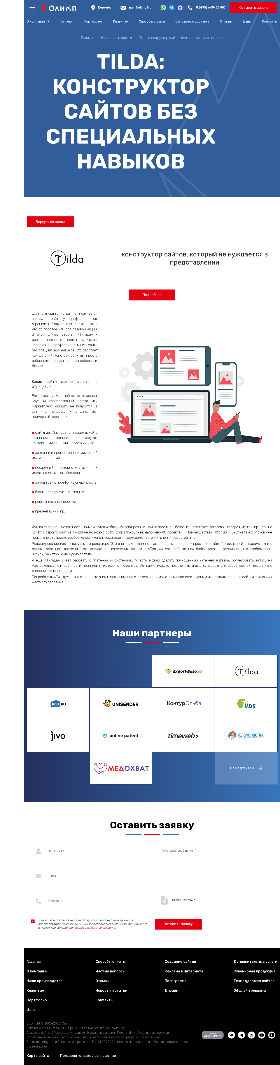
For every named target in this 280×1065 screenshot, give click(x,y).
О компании (36, 21)
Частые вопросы (110, 971)
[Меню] (32, 7)
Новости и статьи (111, 990)
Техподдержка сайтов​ (254, 981)
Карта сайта (38, 1056)
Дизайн (171, 990)
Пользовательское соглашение (88, 1056)
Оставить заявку (253, 7)
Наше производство (45, 981)
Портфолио (93, 21)
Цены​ (247, 21)
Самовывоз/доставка (192, 21)
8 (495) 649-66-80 (210, 7)
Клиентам (120, 21)
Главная (34, 962)
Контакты (269, 21)
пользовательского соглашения (92, 928)
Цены (31, 1010)
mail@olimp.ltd (140, 7)
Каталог (66, 21)
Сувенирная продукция (254, 971)
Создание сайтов (180, 962)
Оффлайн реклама (250, 990)
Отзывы (226, 21)
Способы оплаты (152, 21)
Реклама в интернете (184, 971)
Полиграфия (175, 981)
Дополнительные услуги (255, 962)
